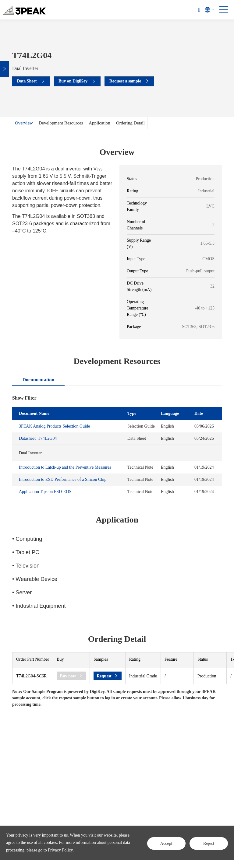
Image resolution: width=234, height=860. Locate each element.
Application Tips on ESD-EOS (45, 491)
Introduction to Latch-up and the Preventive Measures (65, 467)
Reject (208, 842)
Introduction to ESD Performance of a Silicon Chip (62, 479)
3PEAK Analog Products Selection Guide (54, 426)
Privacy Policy (60, 850)
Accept (166, 842)
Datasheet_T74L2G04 (38, 438)
